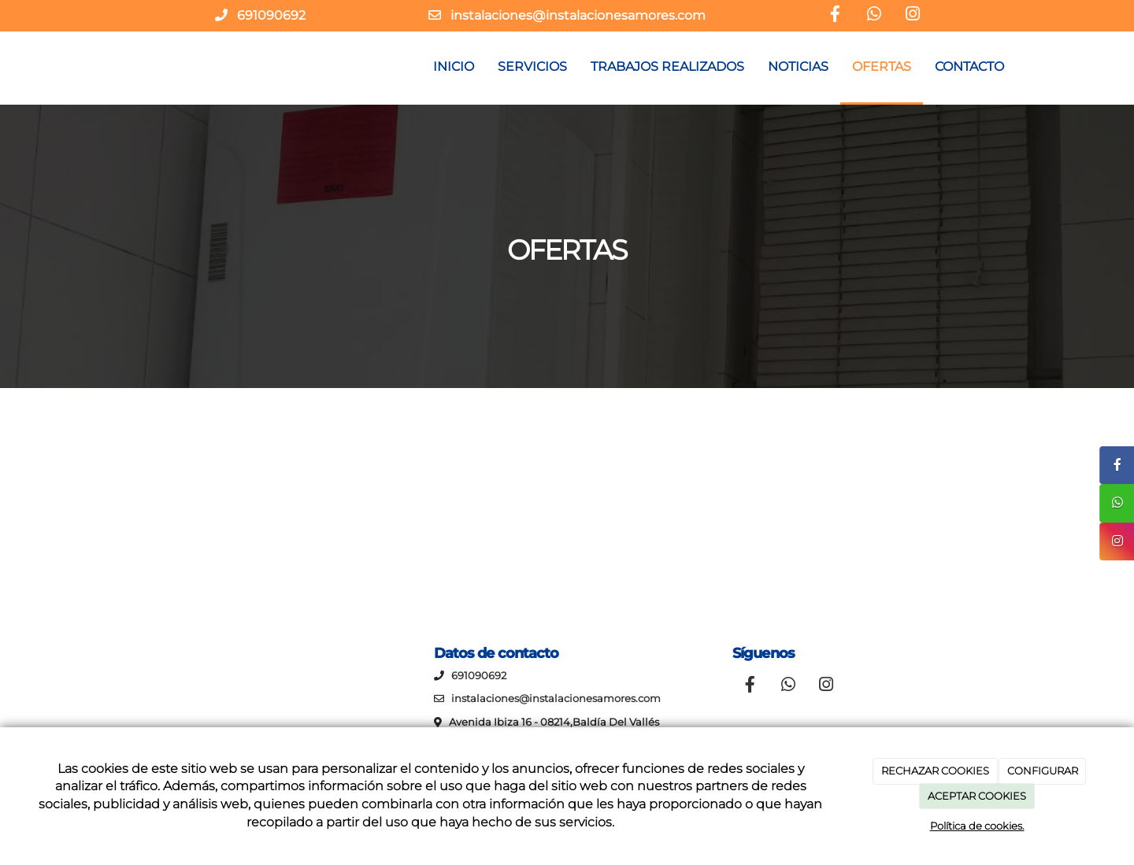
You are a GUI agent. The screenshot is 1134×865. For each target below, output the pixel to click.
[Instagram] (912, 15)
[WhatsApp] (874, 15)
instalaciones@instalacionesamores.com (578, 15)
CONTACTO (969, 66)
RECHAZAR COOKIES (935, 770)
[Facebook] (835, 15)
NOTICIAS (798, 66)
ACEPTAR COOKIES (977, 795)
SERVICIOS (532, 66)
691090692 (271, 15)
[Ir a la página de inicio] (102, 66)
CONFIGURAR (1042, 770)
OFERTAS (881, 66)
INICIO (453, 66)
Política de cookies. (977, 825)
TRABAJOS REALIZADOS (667, 66)
